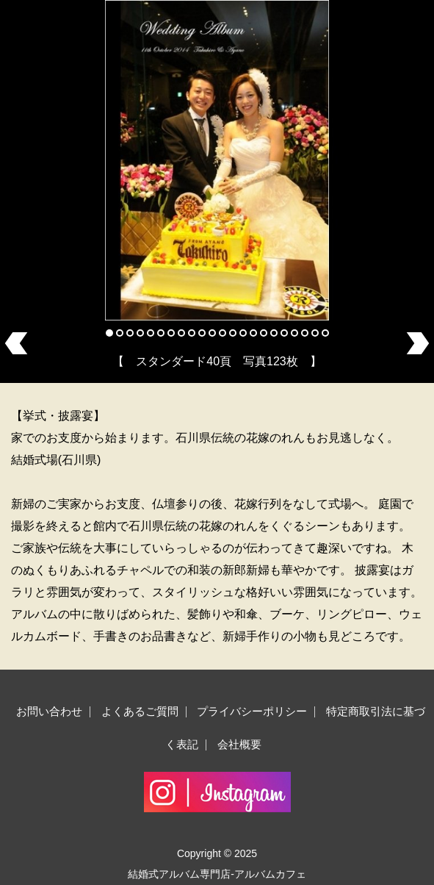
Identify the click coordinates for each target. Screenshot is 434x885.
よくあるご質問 (139, 711)
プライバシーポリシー (252, 711)
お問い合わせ (49, 711)
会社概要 (239, 744)
